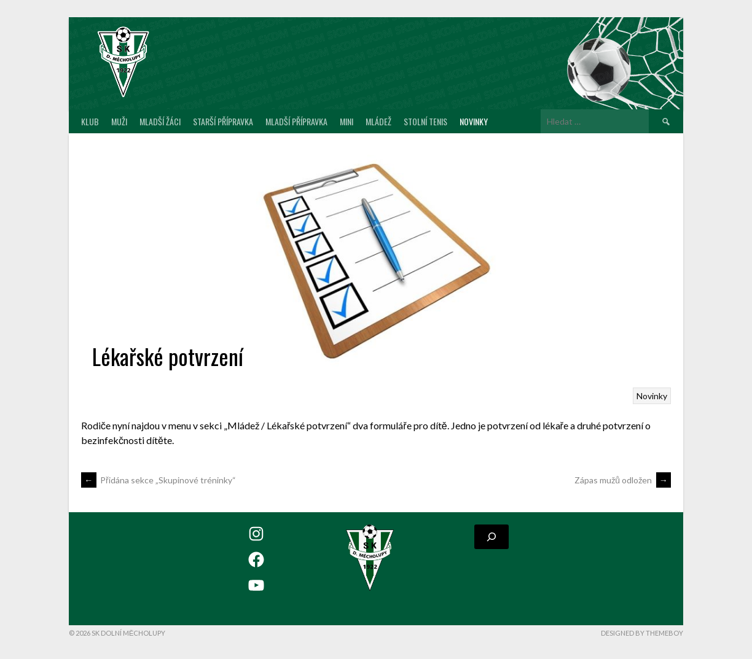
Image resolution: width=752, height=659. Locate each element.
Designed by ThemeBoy (642, 633)
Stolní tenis (425, 121)
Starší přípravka (223, 121)
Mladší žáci (160, 121)
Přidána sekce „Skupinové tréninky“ (158, 480)
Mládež (378, 121)
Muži (119, 121)
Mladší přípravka (296, 121)
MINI (346, 121)
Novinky (474, 121)
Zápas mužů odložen (622, 480)
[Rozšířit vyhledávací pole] (491, 536)
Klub (90, 121)
